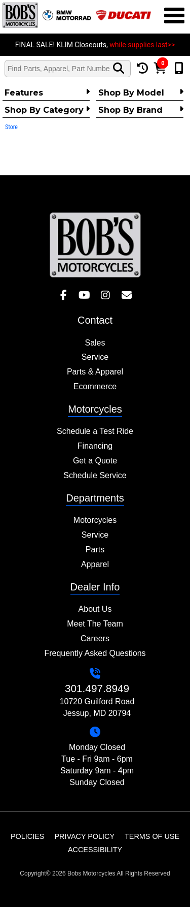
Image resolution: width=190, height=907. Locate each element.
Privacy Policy (84, 836)
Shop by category (47, 110)
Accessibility (95, 850)
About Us (95, 609)
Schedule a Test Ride (95, 431)
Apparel (95, 564)
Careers (95, 638)
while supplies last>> (142, 45)
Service (95, 357)
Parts (95, 549)
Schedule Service (95, 475)
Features (47, 92)
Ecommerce (95, 386)
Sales (95, 342)
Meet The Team (95, 623)
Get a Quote (95, 460)
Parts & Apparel (95, 371)
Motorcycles (95, 520)
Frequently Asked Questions (94, 653)
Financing (95, 446)
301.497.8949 (97, 688)
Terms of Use (152, 836)
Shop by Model (140, 92)
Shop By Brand (140, 110)
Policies (27, 836)
